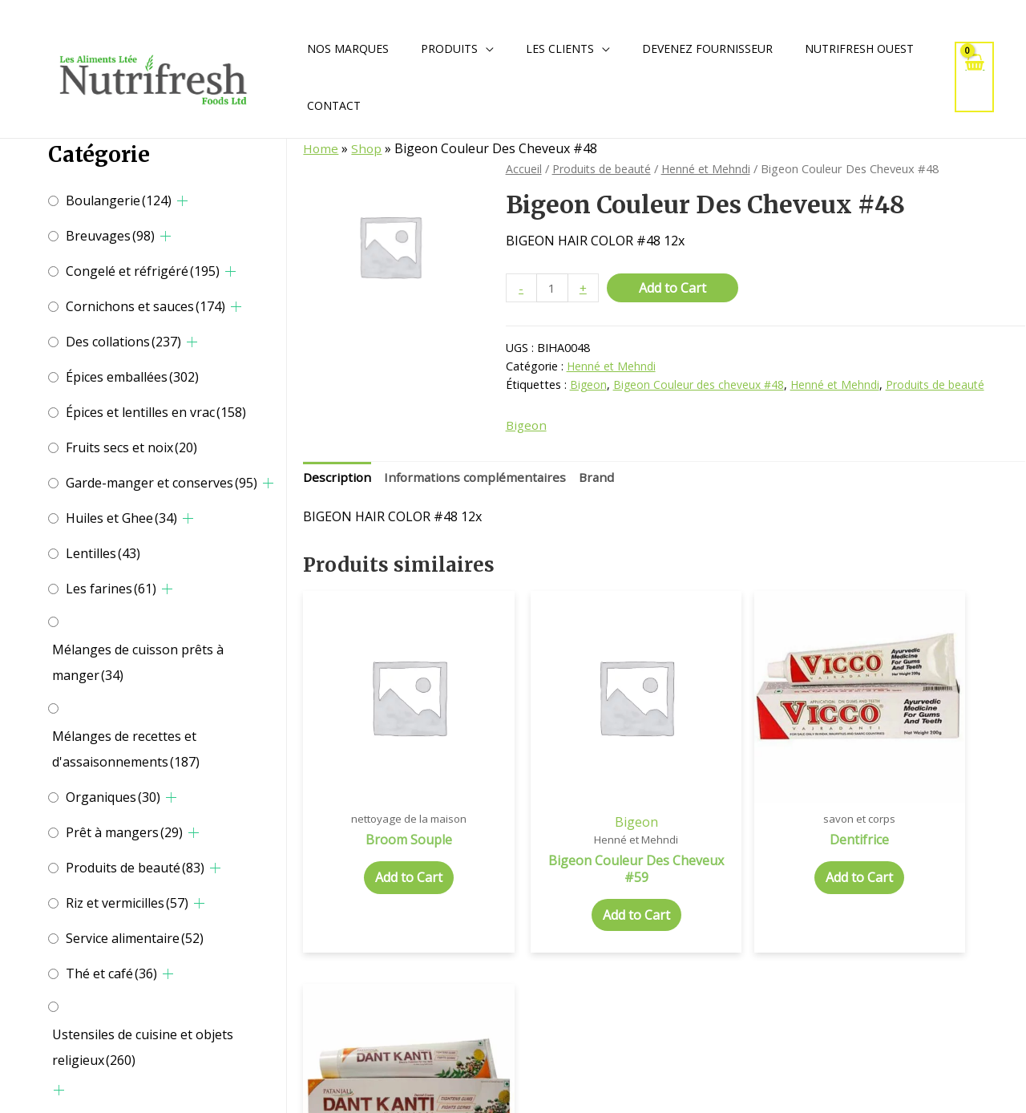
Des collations (123, 341)
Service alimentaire (135, 938)
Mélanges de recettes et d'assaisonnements (126, 749)
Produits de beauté (135, 867)
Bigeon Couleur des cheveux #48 (700, 385)
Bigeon (589, 385)
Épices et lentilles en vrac (156, 412)
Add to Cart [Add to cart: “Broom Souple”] (387, 840)
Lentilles (103, 553)
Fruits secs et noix (131, 447)
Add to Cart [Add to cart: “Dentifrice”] (756, 840)
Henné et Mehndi (711, 168)
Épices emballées (132, 377)
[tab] (338, 480)
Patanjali (941, 783)
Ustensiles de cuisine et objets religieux (142, 1047)
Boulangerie (119, 200)
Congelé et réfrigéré (143, 271)
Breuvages (110, 236)
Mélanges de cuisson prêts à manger (138, 662)
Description (338, 479)
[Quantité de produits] (553, 288)
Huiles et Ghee (121, 518)
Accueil (524, 168)
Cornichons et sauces (145, 306)
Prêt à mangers (124, 832)
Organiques (113, 797)
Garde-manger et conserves (161, 483)
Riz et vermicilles (127, 903)
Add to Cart (674, 288)
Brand (603, 479)
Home (321, 148)
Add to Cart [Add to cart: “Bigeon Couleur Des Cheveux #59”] (572, 877)
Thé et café (111, 973)
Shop (367, 148)
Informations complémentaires (479, 479)
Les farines (111, 588)
